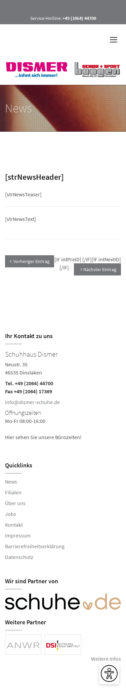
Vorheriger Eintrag (29, 261)
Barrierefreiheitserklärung (35, 546)
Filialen (13, 492)
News (11, 481)
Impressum (18, 535)
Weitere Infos (106, 658)
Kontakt (14, 524)
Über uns (15, 503)
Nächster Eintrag (98, 269)
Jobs (10, 514)
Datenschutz (19, 557)
